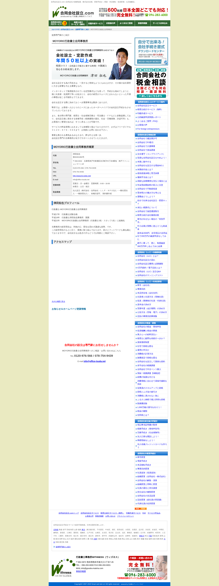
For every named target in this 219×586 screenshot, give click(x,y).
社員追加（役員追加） (147, 473)
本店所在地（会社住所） (148, 293)
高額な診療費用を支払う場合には (152, 181)
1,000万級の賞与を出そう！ (149, 407)
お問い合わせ (110, 516)
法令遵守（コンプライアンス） (151, 154)
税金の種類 (142, 411)
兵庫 (95, 539)
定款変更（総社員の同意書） (150, 500)
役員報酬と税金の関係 (147, 330)
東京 (83, 530)
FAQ (144, 513)
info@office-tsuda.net (95, 361)
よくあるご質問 (126, 23)
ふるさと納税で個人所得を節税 (151, 399)
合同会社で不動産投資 (147, 189)
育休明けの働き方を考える (149, 193)
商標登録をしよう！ (146, 440)
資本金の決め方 (144, 304)
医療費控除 (142, 403)
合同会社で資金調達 (146, 150)
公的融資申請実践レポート (149, 117)
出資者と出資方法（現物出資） (151, 297)
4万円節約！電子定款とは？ (149, 268)
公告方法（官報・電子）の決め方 (152, 312)
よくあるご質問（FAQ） (148, 121)
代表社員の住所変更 (146, 503)
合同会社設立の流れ (146, 260)
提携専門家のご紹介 (63, 547)
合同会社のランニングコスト (150, 275)
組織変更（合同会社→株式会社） (152, 476)
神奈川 (141, 536)
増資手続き (142, 461)
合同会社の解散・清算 (147, 480)
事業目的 (141, 289)
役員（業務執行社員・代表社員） (152, 301)
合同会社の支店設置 (146, 496)
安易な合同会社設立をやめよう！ (152, 158)
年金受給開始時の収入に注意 (150, 185)
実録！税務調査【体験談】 (149, 373)
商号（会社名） (144, 285)
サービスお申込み (160, 23)
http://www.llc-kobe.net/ (82, 176)
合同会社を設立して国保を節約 (151, 361)
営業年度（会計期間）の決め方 (151, 308)
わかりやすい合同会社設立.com (73, 12)
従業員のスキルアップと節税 (150, 388)
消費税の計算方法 (145, 354)
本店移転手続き (144, 465)
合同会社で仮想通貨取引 (148, 211)
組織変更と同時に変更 (147, 484)
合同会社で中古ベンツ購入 (149, 369)
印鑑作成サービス (95, 23)
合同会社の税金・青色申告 (149, 327)
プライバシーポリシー (125, 516)
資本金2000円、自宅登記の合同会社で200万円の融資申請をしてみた (152, 236)
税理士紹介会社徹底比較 (148, 215)
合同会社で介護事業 (146, 146)
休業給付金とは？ (145, 169)
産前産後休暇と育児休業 (148, 173)
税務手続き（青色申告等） (149, 429)
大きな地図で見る (58, 301)
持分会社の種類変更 (146, 492)
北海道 (55, 530)
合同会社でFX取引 (145, 142)
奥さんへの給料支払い (147, 334)
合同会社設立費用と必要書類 (150, 264)
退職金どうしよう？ (146, 196)
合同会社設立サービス (59, 23)
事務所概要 (142, 23)
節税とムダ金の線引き (147, 392)
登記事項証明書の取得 (147, 425)
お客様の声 (110, 23)
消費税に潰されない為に (148, 396)
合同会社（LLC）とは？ (148, 256)
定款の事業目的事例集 (147, 316)
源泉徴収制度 (143, 342)
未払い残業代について (147, 207)
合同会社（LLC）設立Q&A (149, 271)
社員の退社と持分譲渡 (147, 488)
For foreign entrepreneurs (148, 129)
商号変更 (141, 457)
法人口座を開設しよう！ (148, 436)
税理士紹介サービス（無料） (78, 23)
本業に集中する (144, 162)
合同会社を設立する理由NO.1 (150, 165)
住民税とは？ (143, 415)
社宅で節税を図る (145, 346)
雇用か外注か (143, 350)
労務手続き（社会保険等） (149, 432)
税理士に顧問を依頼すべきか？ (151, 338)
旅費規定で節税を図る (147, 358)
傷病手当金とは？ (145, 177)
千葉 (150, 536)
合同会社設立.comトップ (69, 513)
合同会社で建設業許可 (147, 138)
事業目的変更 (143, 469)
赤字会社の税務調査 (146, 365)
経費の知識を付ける (146, 377)
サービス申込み (154, 513)
